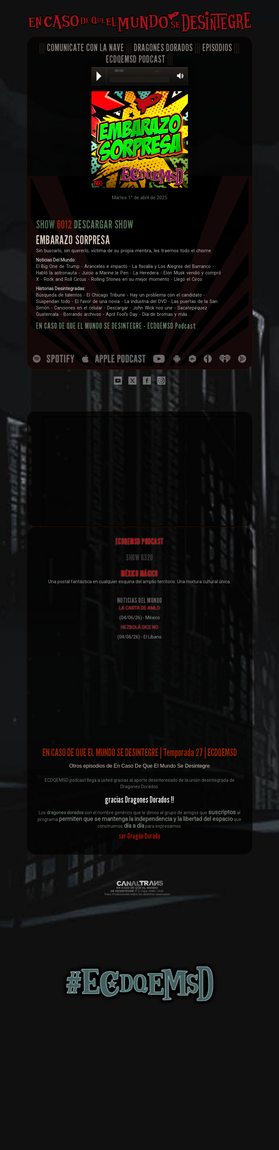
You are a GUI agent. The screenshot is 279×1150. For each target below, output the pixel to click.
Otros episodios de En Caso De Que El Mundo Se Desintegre (139, 766)
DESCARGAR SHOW (104, 224)
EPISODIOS (217, 47)
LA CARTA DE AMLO (139, 608)
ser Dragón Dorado (139, 836)
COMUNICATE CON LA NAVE (85, 47)
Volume (178, 76)
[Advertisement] (139, 688)
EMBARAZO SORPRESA (73, 240)
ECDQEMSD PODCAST (135, 59)
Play (99, 76)
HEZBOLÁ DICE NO (139, 627)
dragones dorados (65, 812)
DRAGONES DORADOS (163, 47)
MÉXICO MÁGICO (139, 573)
